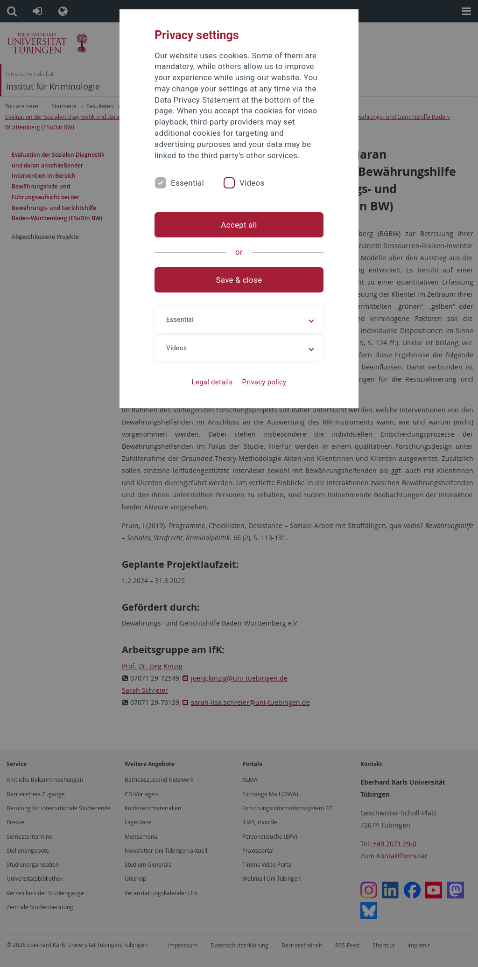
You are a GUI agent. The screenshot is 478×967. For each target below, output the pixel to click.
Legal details (212, 382)
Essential (187, 183)
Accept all (239, 225)
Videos (252, 183)
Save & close (239, 280)
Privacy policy (264, 382)
